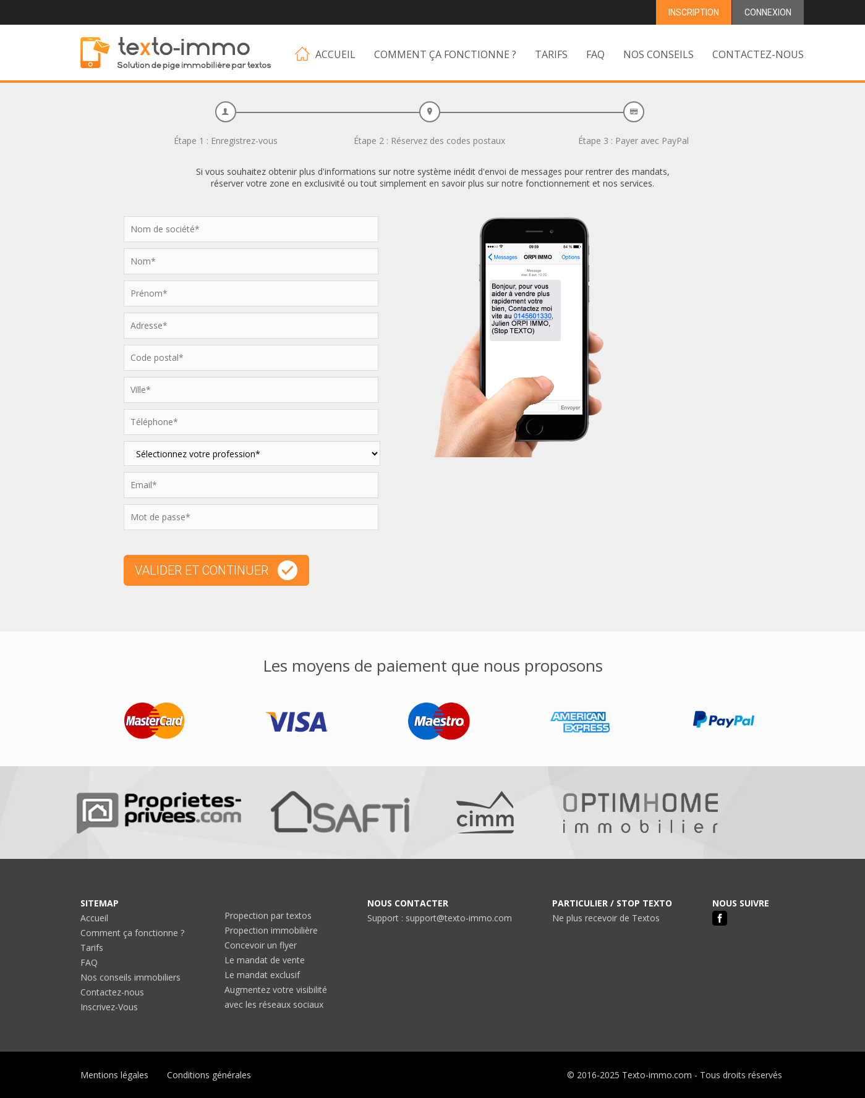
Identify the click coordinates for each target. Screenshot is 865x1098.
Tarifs (91, 947)
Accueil (94, 918)
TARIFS (551, 54)
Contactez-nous (112, 992)
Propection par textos (268, 915)
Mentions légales (114, 1075)
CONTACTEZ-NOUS (758, 54)
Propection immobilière (271, 930)
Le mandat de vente (264, 960)
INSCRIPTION (693, 12)
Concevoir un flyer (260, 945)
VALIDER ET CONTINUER (216, 570)
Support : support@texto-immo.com (439, 918)
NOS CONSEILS (658, 54)
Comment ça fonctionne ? (132, 933)
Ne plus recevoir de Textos (606, 918)
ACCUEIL (325, 53)
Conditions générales (209, 1075)
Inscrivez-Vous (109, 1007)
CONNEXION (767, 12)
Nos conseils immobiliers (130, 977)
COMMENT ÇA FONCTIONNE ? (445, 54)
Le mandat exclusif (262, 975)
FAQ (595, 54)
